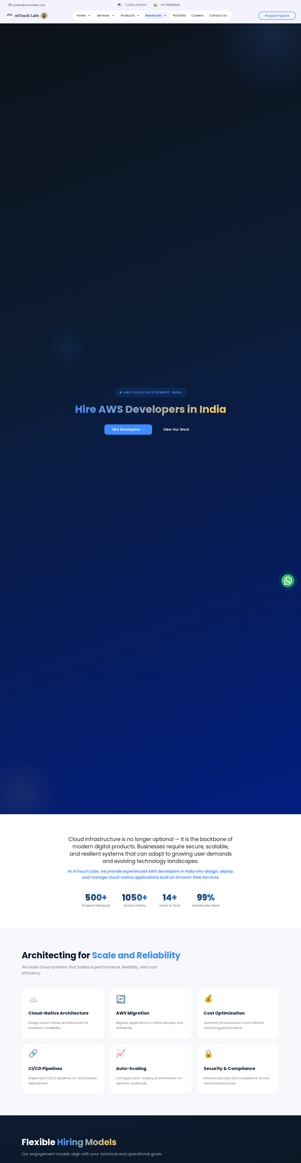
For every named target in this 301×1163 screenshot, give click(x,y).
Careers (197, 16)
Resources (156, 16)
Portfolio (179, 16)
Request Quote (277, 16)
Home (84, 16)
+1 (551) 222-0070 (135, 5)
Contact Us (218, 16)
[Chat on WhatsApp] (288, 581)
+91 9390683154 (170, 5)
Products (131, 16)
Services (106, 16)
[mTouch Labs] (26, 15)
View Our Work (176, 429)
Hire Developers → (128, 429)
